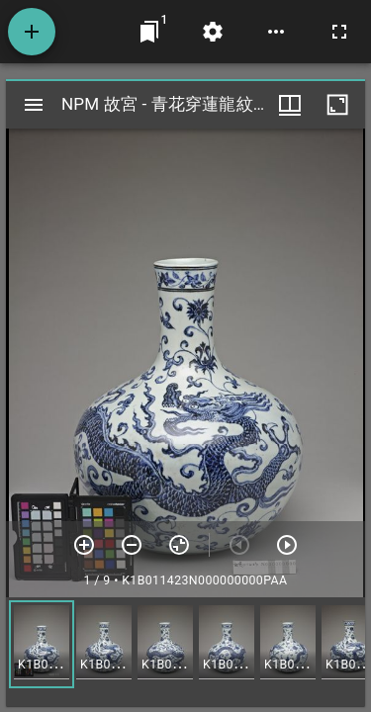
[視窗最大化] (337, 105)
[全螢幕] (339, 31)
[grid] (185, 651)
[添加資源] (31, 31)
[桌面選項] (276, 31)
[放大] (84, 545)
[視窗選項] (290, 105)
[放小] (131, 545)
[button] (41, 644)
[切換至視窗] (149, 31)
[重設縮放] (179, 545)
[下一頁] (287, 545)
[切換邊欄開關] (33, 105)
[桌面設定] (212, 31)
